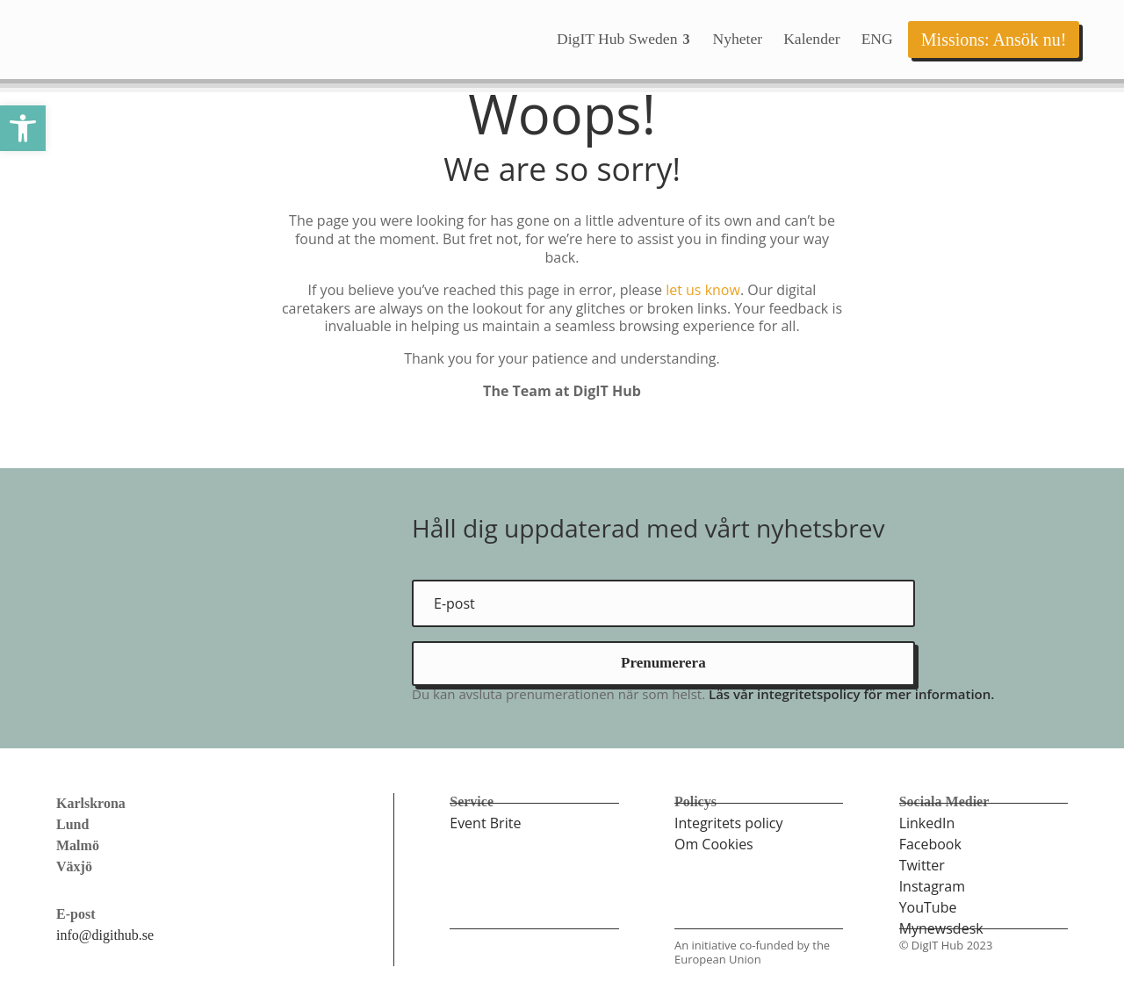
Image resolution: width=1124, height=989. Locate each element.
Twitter (922, 865)
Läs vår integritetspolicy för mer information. (851, 694)
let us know (703, 290)
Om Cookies (713, 844)
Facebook (930, 844)
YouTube (928, 907)
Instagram (932, 886)
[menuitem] (624, 39)
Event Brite (485, 823)
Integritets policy (728, 823)
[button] (23, 128)
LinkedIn (927, 823)
